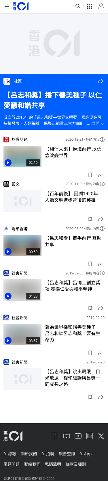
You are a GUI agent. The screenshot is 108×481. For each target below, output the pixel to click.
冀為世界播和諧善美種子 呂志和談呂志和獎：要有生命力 (72, 333)
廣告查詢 (67, 453)
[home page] (21, 6)
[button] (100, 81)
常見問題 (11, 464)
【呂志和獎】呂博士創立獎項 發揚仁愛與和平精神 (72, 285)
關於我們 (29, 453)
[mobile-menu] (6, 6)
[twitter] (101, 435)
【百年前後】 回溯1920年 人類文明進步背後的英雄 (74, 196)
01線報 (9, 453)
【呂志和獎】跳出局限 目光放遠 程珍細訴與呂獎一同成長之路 (72, 377)
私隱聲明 (53, 464)
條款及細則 (76, 464)
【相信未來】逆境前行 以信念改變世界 (73, 152)
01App (85, 453)
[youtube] (78, 435)
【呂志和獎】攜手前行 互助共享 (73, 241)
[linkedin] (89, 435)
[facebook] (55, 435)
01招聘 (47, 453)
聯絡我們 (32, 464)
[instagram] (66, 435)
